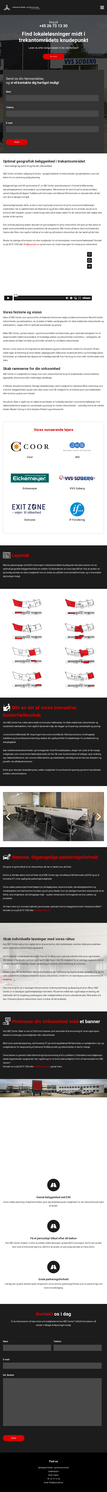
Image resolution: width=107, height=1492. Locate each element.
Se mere (53, 57)
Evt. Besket (8, 1375)
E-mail (10, 123)
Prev (8, 816)
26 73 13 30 (55, 1479)
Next (99, 816)
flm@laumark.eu (32, 244)
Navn (9, 92)
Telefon (10, 107)
